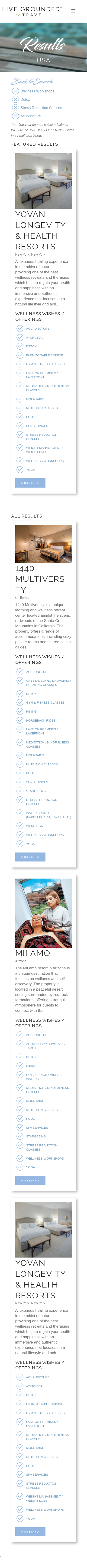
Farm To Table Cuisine (44, 355)
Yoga (30, 469)
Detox (31, 346)
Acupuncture (38, 328)
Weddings (34, 826)
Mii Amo (33, 953)
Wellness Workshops (45, 461)
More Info (30, 483)
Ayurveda (34, 337)
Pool (30, 417)
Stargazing (36, 791)
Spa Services (37, 426)
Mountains (35, 399)
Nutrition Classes (42, 408)
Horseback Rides (41, 720)
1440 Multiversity (41, 579)
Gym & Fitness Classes (45, 364)
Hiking (31, 711)
